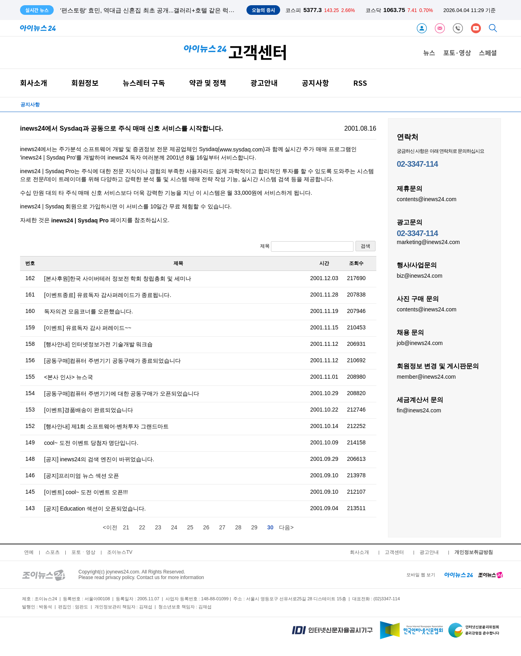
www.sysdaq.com (241, 149)
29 (254, 527)
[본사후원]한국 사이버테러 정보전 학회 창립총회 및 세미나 (117, 278)
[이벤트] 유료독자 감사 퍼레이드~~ (87, 328)
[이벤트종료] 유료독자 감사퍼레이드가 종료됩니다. (107, 295)
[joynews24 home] (490, 574)
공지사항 (315, 82)
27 (222, 527)
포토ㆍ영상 (83, 552)
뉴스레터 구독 (144, 82)
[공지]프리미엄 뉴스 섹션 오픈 (81, 475)
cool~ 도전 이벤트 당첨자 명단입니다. (91, 443)
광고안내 (264, 82)
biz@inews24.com (419, 275)
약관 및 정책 (207, 82)
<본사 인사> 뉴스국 (68, 377)
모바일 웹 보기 (420, 574)
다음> (286, 527)
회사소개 (33, 82)
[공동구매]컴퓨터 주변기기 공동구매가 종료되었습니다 (112, 360)
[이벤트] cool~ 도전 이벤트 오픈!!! (86, 492)
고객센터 (394, 552)
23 (158, 527)
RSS (360, 82)
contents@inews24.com (426, 199)
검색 (365, 246)
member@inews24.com (426, 376)
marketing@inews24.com (428, 241)
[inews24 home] (458, 574)
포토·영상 (457, 52)
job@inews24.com (420, 342)
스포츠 (52, 552)
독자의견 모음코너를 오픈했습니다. (88, 311)
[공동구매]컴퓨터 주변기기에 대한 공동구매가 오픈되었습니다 (121, 393)
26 (206, 527)
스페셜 (488, 52)
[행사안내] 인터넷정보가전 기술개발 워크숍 (98, 344)
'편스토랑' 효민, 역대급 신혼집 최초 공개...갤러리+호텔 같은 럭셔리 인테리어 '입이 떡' (175, 10)
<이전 (110, 527)
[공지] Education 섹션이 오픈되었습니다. (95, 508)
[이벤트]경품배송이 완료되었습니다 (88, 410)
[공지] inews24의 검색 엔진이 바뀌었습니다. (99, 459)
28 (238, 527)
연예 (29, 552)
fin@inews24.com (419, 410)
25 (190, 527)
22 (142, 527)
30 (270, 527)
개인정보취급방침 (473, 552)
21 (126, 527)
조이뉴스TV (119, 552)
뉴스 (429, 52)
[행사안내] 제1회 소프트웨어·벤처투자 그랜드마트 (106, 426)
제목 (306, 246)
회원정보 (85, 82)
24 (174, 527)
